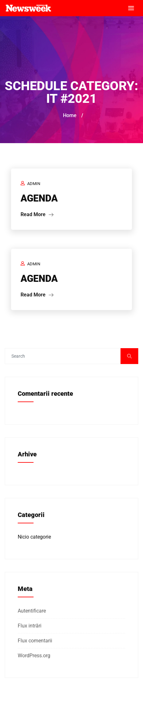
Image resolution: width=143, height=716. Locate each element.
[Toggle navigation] (131, 8)
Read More (37, 214)
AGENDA (39, 198)
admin (33, 183)
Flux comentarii (35, 641)
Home (70, 115)
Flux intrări (29, 626)
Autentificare (32, 611)
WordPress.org (34, 656)
